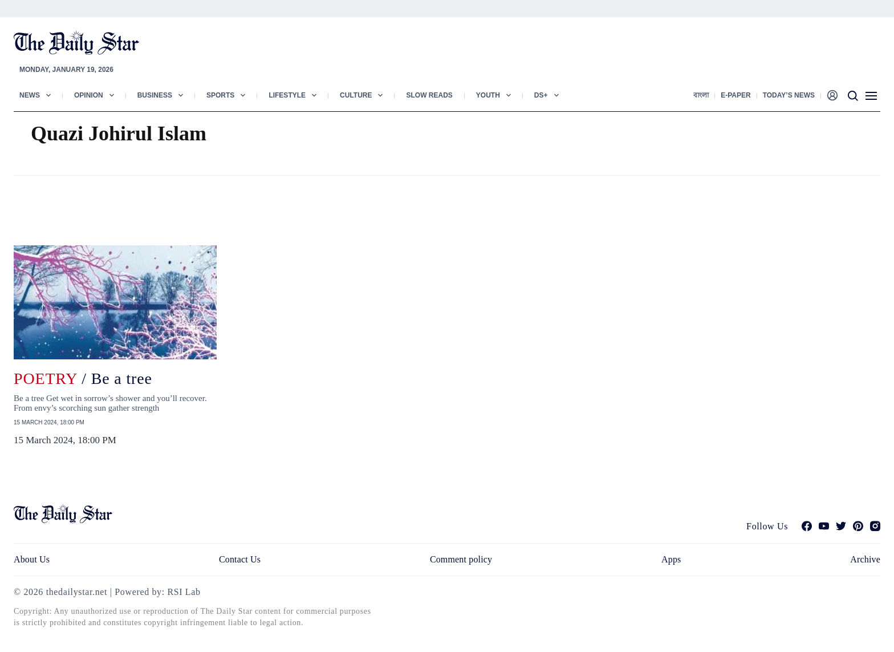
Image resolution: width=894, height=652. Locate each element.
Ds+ (541, 95)
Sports (220, 95)
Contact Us (240, 559)
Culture (356, 95)
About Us (32, 559)
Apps (671, 559)
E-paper (735, 95)
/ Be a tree (83, 378)
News (29, 95)
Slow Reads (429, 95)
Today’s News (789, 95)
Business (154, 95)
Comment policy (461, 559)
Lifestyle (287, 95)
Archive (865, 559)
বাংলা (701, 95)
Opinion (88, 95)
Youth (488, 95)
